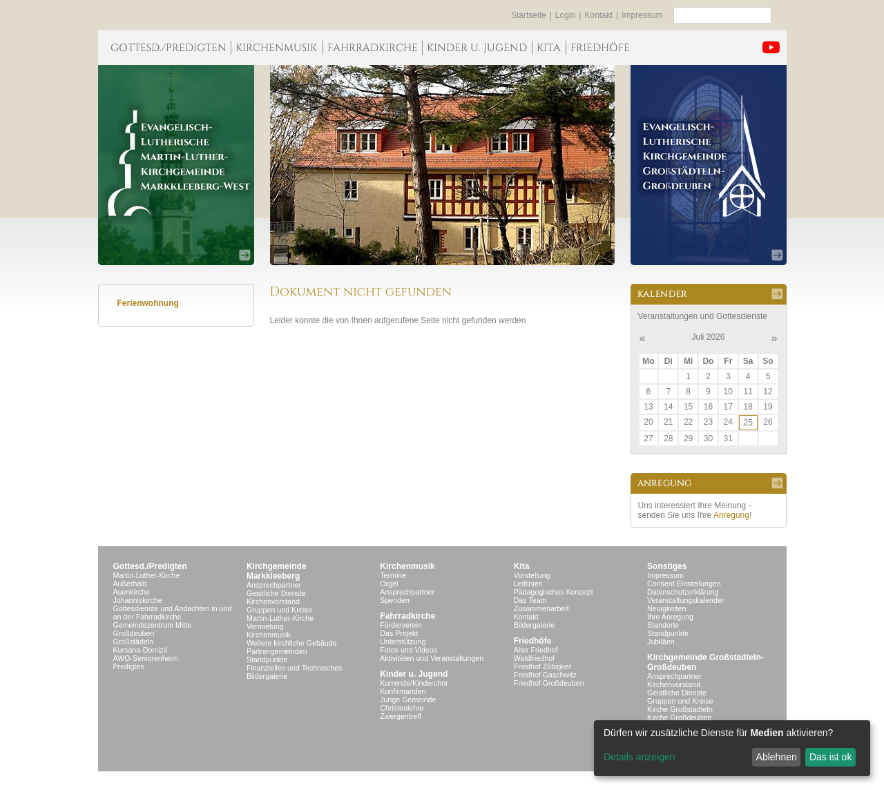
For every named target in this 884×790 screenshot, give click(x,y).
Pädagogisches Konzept (553, 592)
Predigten (129, 666)
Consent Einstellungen (684, 583)
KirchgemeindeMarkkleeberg (277, 571)
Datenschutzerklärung (683, 592)
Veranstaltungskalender (685, 600)
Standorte (663, 625)
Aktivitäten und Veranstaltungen (431, 658)
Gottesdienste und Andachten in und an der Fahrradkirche (172, 612)
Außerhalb (130, 583)
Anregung (731, 515)
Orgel (389, 583)
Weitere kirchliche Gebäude (292, 643)
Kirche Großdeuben (679, 717)
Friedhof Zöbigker (543, 666)
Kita (522, 566)
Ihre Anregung (670, 617)
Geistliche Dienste (276, 593)
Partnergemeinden (277, 651)
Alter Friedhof (536, 650)
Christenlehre (401, 708)
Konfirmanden (402, 691)
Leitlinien (528, 583)
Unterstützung (402, 641)
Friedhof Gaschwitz (545, 675)
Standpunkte (267, 659)
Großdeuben (134, 633)
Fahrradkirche (407, 616)
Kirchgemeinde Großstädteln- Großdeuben (705, 662)
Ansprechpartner (274, 585)
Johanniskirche (137, 600)
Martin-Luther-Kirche (146, 575)
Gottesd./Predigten (150, 566)
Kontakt (598, 15)
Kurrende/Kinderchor (414, 683)
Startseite (528, 15)
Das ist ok (830, 756)
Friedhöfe (533, 641)
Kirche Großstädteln (680, 709)
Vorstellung (532, 575)
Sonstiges (666, 566)
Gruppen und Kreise (279, 610)
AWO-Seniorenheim (145, 658)
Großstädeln (133, 641)
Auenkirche (131, 592)
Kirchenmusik (269, 634)
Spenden (395, 600)
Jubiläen (661, 641)
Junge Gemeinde (408, 699)
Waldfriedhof (534, 658)
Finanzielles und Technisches (294, 668)
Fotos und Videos (408, 650)
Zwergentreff (400, 716)
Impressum (642, 15)
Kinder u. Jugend (414, 674)
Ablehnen (776, 756)
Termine (393, 575)
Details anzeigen (639, 756)
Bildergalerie (267, 676)
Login (565, 15)
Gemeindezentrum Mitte (152, 625)
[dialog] (732, 748)
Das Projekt (399, 633)
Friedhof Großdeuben (549, 683)
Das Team (530, 600)
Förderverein (400, 625)
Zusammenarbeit (541, 608)
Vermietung (265, 626)
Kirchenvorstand (273, 601)
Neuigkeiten (666, 608)
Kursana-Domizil (140, 650)
